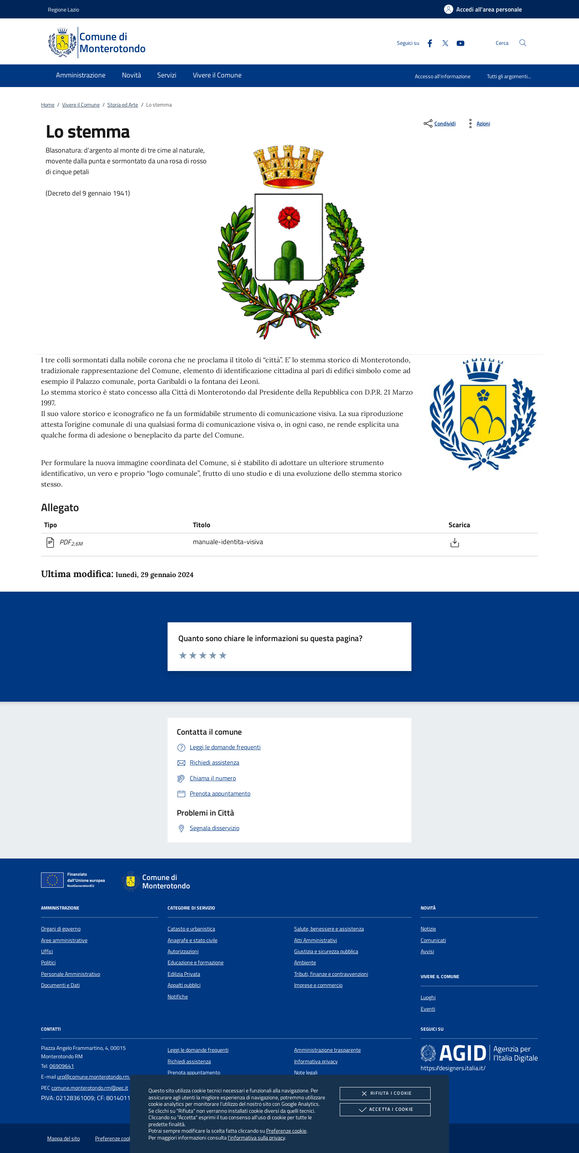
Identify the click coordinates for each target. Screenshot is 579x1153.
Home (47, 104)
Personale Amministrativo (70, 974)
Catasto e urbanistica (191, 928)
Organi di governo (61, 928)
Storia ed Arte (122, 104)
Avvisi (427, 951)
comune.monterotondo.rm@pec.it (89, 1088)
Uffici (47, 951)
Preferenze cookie (286, 1131)
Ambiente (305, 962)
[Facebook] (426, 42)
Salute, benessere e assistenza (329, 928)
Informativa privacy (316, 1061)
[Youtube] (457, 42)
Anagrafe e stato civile (192, 940)
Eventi (428, 1009)
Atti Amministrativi (315, 940)
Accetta (385, 1110)
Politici (48, 962)
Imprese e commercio (318, 985)
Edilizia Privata (184, 974)
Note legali (305, 1072)
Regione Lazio (63, 9)
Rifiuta (385, 1093)
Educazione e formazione (196, 962)
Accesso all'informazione (442, 76)
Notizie (428, 928)
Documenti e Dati (60, 985)
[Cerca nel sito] (523, 43)
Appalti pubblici (184, 985)
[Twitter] (442, 42)
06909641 (61, 1066)
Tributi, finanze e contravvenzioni (331, 974)
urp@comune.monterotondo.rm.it (95, 1076)
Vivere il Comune (81, 104)
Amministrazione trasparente (327, 1050)
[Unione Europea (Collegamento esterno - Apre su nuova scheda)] (75, 881)
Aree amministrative (64, 940)
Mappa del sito (63, 1138)
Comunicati (433, 940)
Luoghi (428, 997)
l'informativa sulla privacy (256, 1137)
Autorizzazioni (183, 951)
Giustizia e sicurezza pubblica (326, 951)
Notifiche (178, 996)
